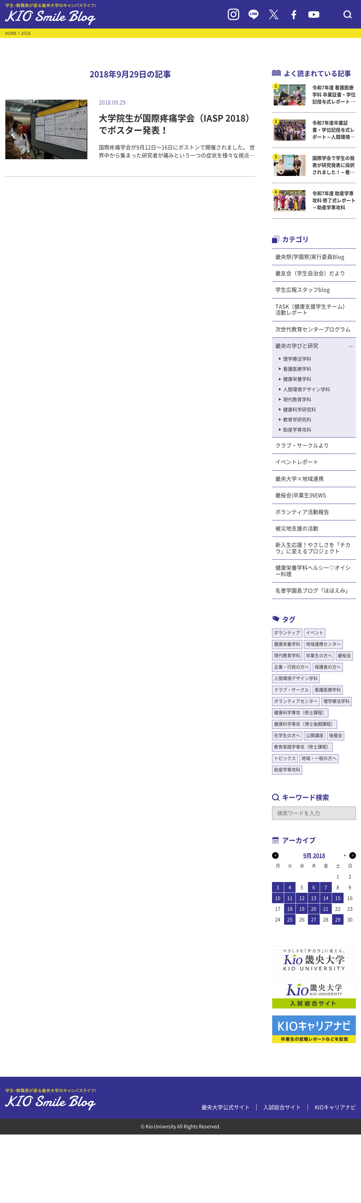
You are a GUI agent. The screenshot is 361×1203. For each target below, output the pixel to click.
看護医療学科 (297, 369)
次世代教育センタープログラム (313, 329)
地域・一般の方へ (319, 758)
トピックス (285, 758)
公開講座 (314, 735)
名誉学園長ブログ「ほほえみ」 (313, 590)
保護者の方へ (328, 667)
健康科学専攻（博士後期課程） (304, 724)
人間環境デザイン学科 (306, 389)
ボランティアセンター (296, 701)
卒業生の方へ (319, 655)
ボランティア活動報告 (302, 512)
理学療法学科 (297, 359)
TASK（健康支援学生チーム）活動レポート (311, 309)
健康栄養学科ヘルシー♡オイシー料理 (313, 570)
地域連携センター (323, 644)
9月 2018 (314, 855)
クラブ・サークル (291, 690)
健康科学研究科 (299, 409)
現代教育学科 (297, 399)
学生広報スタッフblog (302, 289)
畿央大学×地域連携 (299, 478)
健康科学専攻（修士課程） (300, 712)
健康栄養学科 (297, 379)
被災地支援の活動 (296, 528)
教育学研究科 (297, 419)
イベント (314, 633)
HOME (11, 33)
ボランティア (287, 633)
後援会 (335, 735)
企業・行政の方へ (291, 667)
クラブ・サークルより (302, 445)
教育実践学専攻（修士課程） (302, 747)
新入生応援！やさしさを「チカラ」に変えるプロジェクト (313, 548)
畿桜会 (344, 655)
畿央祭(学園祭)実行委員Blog (309, 257)
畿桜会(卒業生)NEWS (300, 495)
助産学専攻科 (297, 429)
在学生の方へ (287, 735)
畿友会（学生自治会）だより (310, 273)
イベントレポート (296, 462)
